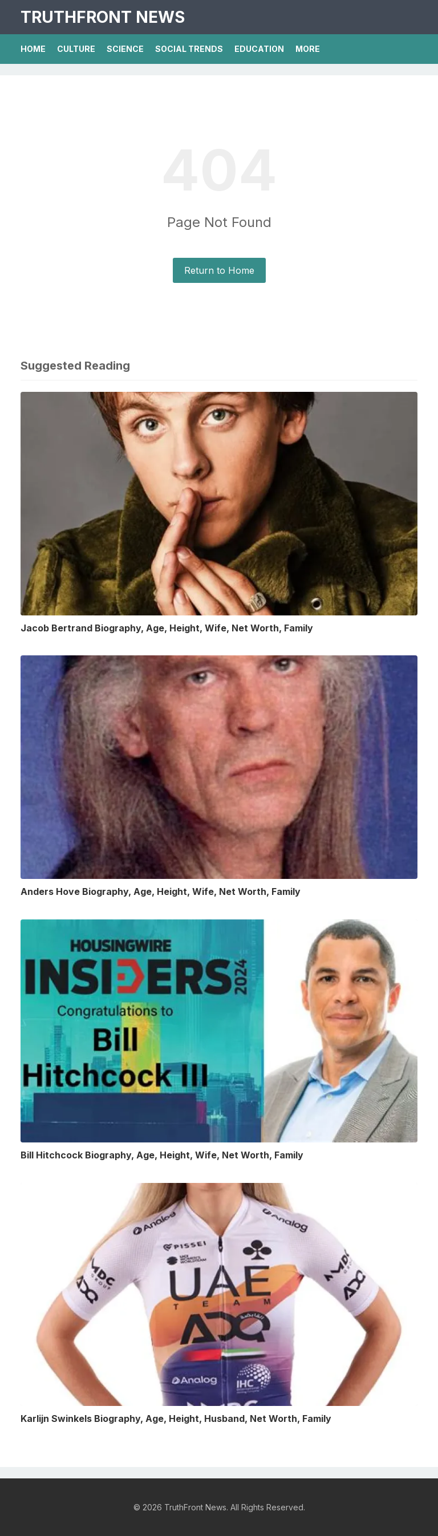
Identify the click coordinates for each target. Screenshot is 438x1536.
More (307, 49)
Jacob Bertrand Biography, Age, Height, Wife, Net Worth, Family (167, 628)
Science (125, 49)
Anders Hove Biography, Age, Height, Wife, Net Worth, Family (161, 891)
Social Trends (189, 49)
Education (259, 49)
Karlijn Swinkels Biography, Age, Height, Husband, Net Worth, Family (176, 1418)
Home (33, 49)
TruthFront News (103, 17)
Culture (76, 49)
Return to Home (219, 270)
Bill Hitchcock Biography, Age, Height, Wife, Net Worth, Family (162, 1155)
